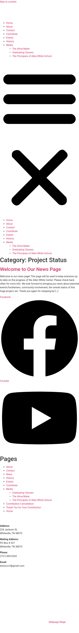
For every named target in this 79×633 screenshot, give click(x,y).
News (9, 474)
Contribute (11, 34)
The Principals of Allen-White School (32, 56)
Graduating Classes (22, 52)
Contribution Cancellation (20, 503)
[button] (39, 138)
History (10, 41)
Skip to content (8, 1)
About (9, 26)
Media (9, 45)
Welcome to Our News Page (30, 269)
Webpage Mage (57, 622)
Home (9, 22)
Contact (10, 30)
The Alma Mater (21, 48)
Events (9, 37)
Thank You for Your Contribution (23, 507)
